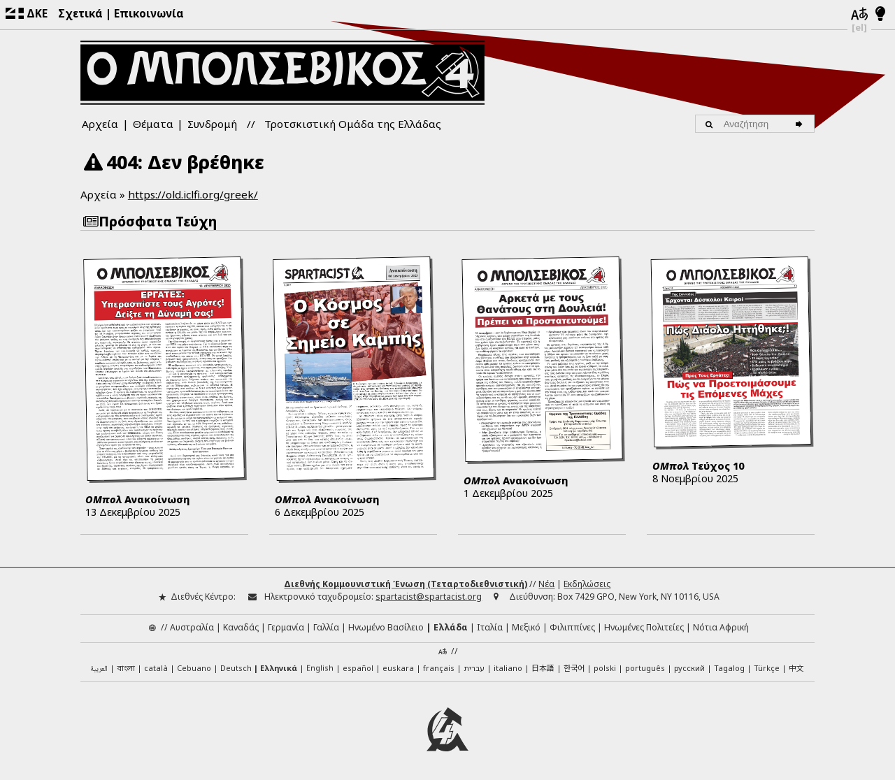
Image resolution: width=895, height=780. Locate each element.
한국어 (574, 665)
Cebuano (194, 665)
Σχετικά (80, 13)
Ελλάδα (451, 624)
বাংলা (126, 667)
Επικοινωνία (149, 13)
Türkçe (767, 665)
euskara (398, 665)
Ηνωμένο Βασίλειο (386, 624)
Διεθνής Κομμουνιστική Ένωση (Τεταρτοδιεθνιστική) (405, 582)
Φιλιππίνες (572, 624)
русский (689, 665)
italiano (508, 665)
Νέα (546, 582)
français (438, 665)
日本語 (542, 665)
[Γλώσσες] (859, 15)
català (156, 665)
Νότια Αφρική (721, 624)
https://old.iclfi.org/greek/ (193, 194)
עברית (474, 665)
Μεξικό (526, 624)
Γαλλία (326, 624)
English (320, 665)
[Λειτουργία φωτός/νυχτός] (880, 15)
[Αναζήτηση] (801, 123)
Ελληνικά (278, 665)
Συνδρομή (212, 124)
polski (605, 665)
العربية (99, 667)
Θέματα (153, 124)
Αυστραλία (192, 624)
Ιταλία (490, 624)
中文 (796, 665)
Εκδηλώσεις (587, 582)
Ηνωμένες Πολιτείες (644, 624)
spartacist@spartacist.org (428, 594)
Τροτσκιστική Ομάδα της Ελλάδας (352, 124)
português (645, 665)
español (358, 665)
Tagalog (729, 665)
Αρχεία (100, 124)
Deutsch (236, 665)
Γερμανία (286, 624)
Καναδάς (241, 624)
